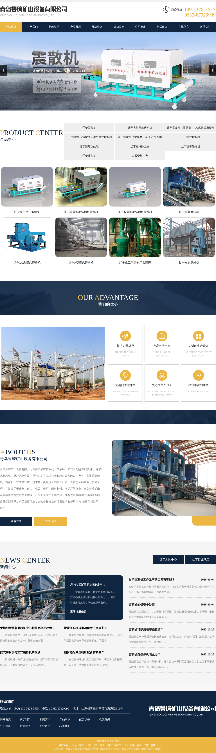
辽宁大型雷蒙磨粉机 (140, 127)
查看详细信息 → (80, 611)
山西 (125, 745)
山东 (88, 745)
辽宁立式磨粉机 (190, 137)
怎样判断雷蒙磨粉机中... (87, 584)
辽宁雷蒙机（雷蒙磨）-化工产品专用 (140, 137)
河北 (102, 745)
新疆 (132, 745)
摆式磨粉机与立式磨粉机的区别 (20, 652)
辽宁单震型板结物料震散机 (81, 211)
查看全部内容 (140, 155)
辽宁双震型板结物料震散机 (135, 211)
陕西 (139, 745)
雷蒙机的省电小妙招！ (143, 604)
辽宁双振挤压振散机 (27, 211)
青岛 (81, 745)
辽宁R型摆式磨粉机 (81, 262)
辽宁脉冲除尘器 (139, 146)
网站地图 (101, 741)
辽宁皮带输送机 (190, 146)
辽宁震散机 (89, 127)
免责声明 (114, 741)
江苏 (146, 745)
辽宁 (95, 745)
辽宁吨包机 (89, 155)
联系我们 (50, 521)
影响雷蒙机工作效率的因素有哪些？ (152, 579)
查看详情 (16, 521)
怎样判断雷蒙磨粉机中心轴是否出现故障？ (27, 628)
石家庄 (117, 745)
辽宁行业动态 (200, 559)
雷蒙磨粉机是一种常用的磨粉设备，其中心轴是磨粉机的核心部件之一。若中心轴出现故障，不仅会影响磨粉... (93, 597)
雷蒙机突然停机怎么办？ (144, 654)
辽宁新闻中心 (168, 559)
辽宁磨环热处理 (89, 146)
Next (212, 70)
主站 (74, 745)
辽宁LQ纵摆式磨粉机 (27, 262)
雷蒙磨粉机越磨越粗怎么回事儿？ (85, 628)
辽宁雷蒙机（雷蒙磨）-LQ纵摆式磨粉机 (191, 127)
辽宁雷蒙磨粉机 (189, 211)
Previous (3, 70)
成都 (108, 745)
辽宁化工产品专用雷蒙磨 (135, 262)
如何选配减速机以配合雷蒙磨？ (84, 652)
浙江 (153, 745)
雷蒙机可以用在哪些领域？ (146, 629)
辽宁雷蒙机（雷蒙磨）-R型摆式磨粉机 (89, 137)
